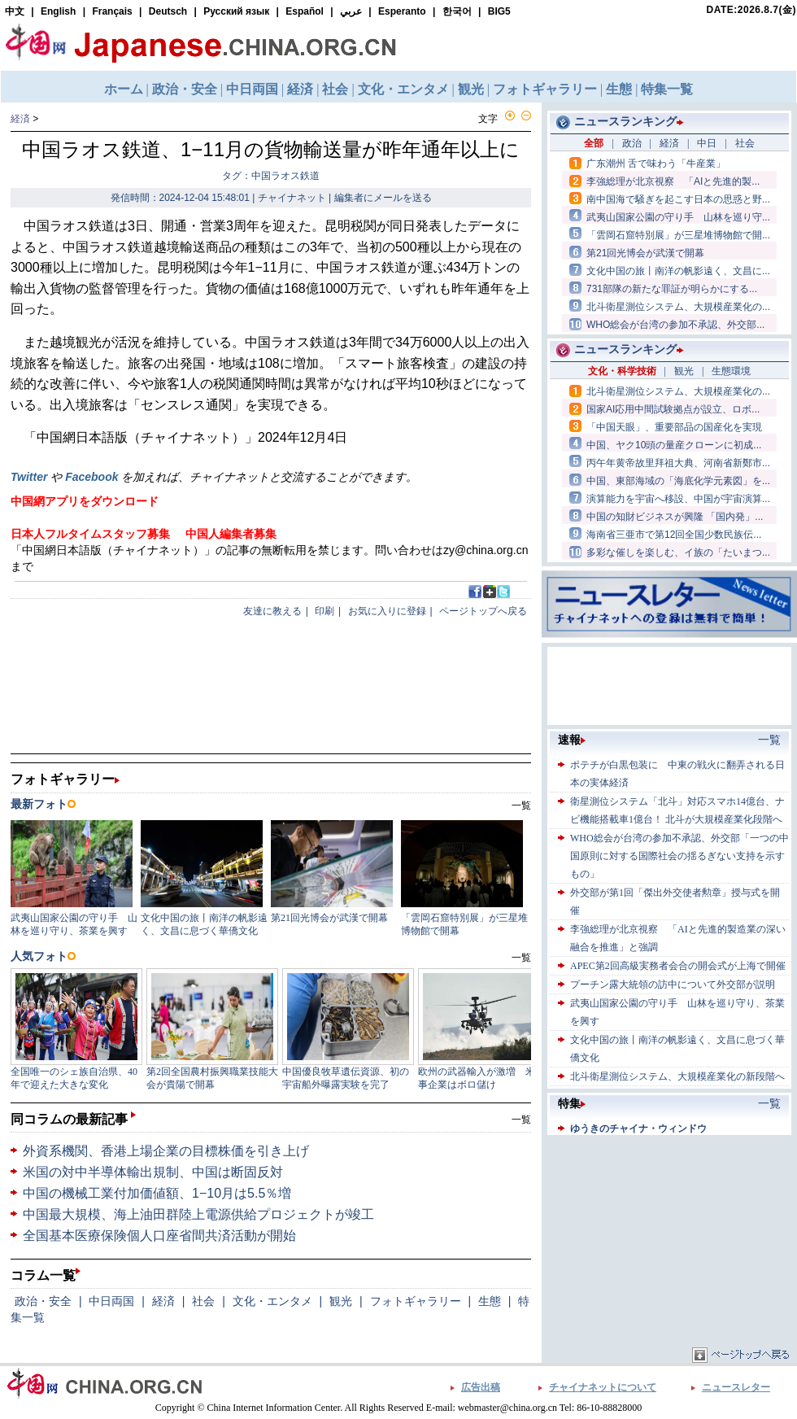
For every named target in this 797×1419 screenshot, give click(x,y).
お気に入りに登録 (387, 611)
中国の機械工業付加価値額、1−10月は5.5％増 (157, 1193)
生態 (489, 1301)
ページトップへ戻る (483, 611)
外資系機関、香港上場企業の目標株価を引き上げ (166, 1151)
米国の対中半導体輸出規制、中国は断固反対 (153, 1172)
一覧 (521, 1119)
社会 (203, 1301)
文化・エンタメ (272, 1301)
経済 (20, 118)
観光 (340, 1301)
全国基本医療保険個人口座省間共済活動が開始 (159, 1235)
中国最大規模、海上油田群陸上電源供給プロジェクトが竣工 (198, 1214)
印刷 (324, 611)
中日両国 (111, 1301)
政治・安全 (43, 1301)
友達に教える (272, 611)
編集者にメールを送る (383, 197)
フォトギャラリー (415, 1301)
